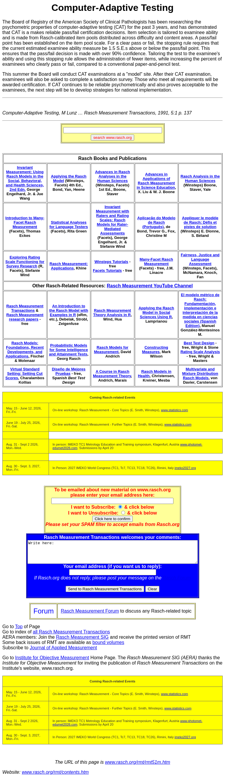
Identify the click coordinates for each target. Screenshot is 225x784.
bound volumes (108, 646)
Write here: (112, 554)
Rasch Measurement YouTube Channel (149, 285)
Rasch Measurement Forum (90, 615)
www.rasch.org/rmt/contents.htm (55, 776)
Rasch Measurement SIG (82, 641)
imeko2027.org (185, 468)
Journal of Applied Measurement (63, 652)
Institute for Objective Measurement (52, 662)
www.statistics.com (174, 410)
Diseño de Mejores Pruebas (69, 371)
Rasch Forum (177, 582)
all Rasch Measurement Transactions (71, 636)
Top (19, 630)
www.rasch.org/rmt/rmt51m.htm (137, 766)
